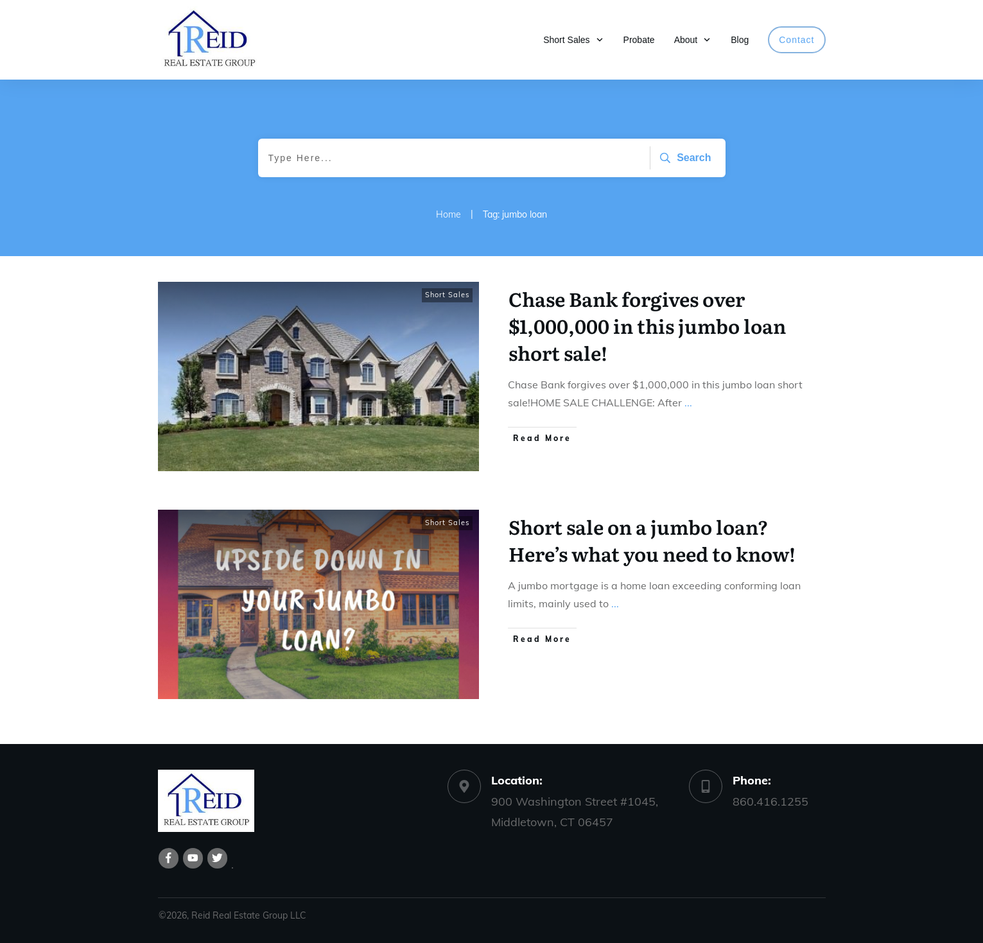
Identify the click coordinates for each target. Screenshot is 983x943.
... (688, 402)
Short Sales (447, 294)
